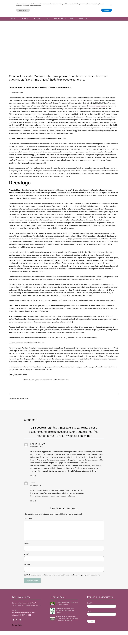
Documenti (59, 18)
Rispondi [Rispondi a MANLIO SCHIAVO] (33, 476)
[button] (111, 624)
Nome (27, 543)
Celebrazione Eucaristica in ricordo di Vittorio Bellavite (67, 603)
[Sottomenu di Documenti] (65, 18)
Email (26, 554)
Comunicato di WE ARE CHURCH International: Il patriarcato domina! (65, 611)
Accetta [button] (106, 629)
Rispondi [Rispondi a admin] (33, 501)
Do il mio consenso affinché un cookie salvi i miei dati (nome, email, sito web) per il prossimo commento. (63, 575)
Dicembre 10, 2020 (36, 447)
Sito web (27, 564)
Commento (28, 518)
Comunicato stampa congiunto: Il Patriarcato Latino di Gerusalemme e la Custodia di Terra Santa (67, 619)
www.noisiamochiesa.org (97, 106)
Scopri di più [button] (22, 629)
